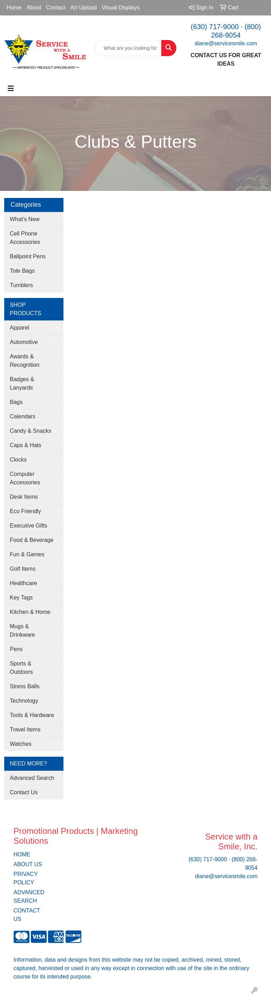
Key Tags (21, 598)
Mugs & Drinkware (22, 630)
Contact (56, 8)
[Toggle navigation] (11, 88)
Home (14, 8)
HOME (22, 854)
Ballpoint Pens (28, 256)
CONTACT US (27, 915)
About (34, 8)
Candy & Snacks (30, 431)
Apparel (19, 328)
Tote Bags (22, 271)
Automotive (24, 342)
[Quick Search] (128, 48)
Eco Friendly (25, 511)
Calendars (22, 416)
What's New (25, 219)
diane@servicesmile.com (226, 43)
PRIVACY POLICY (26, 878)
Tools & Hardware (32, 715)
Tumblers (21, 285)
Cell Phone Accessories (25, 238)
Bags (16, 402)
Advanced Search (32, 778)
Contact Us (24, 792)
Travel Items (25, 729)
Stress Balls (24, 686)
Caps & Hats (25, 445)
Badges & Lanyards (22, 383)
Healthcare (23, 583)
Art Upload (83, 8)
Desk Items (24, 497)
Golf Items (22, 569)
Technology (24, 701)
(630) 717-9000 (215, 27)
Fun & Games (27, 554)
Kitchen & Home (30, 612)
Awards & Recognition (25, 360)
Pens (16, 649)
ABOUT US (28, 864)
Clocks (18, 460)
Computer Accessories (25, 478)
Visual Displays (121, 8)
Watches (21, 744)
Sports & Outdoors (21, 668)
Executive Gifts (28, 526)
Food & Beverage (32, 540)
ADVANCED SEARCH (29, 896)
